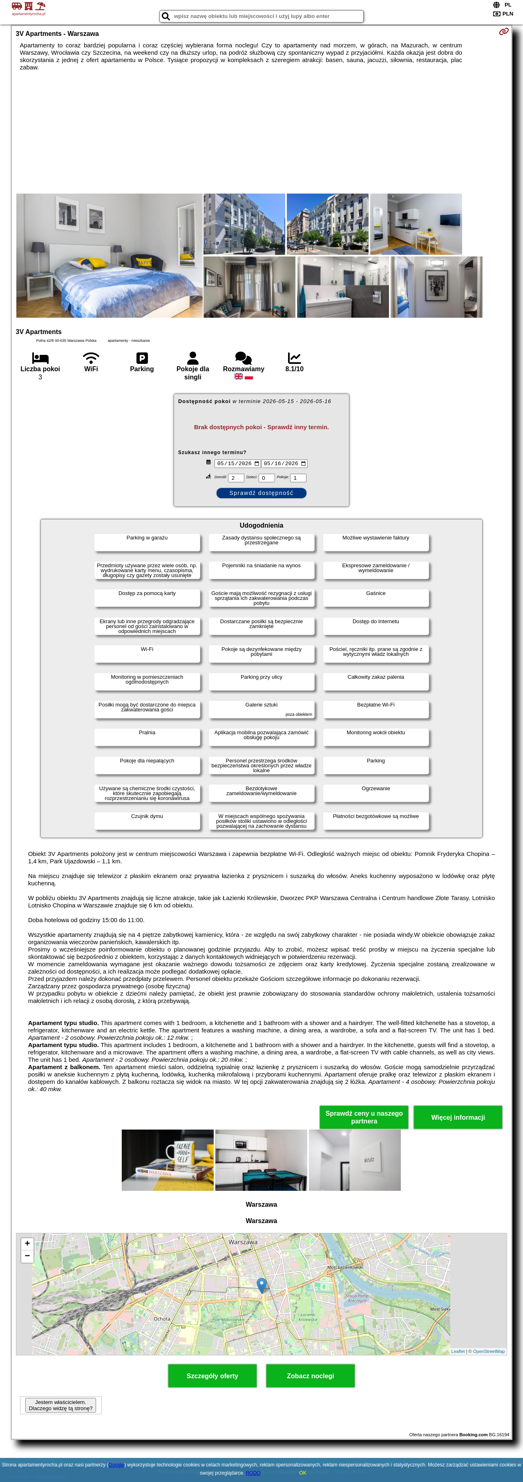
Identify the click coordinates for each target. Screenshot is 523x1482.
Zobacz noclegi (310, 1376)
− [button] (27, 1256)
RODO (253, 1473)
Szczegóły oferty (212, 1376)
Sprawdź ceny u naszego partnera (364, 1117)
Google (117, 1465)
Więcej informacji (458, 1117)
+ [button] (27, 1244)
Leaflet (458, 1351)
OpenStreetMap (489, 1351)
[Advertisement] (261, 132)
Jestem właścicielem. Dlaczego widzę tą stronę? (60, 1405)
